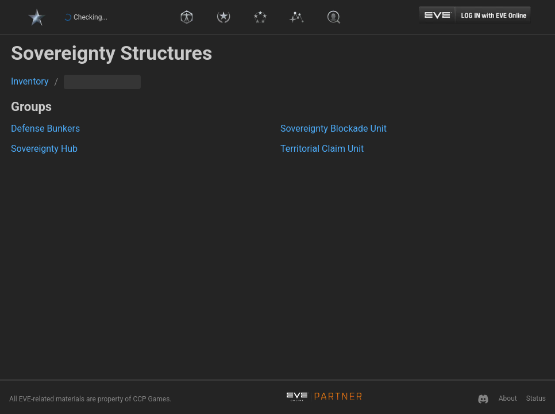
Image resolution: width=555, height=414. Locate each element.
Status (536, 398)
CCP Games (151, 399)
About (508, 398)
